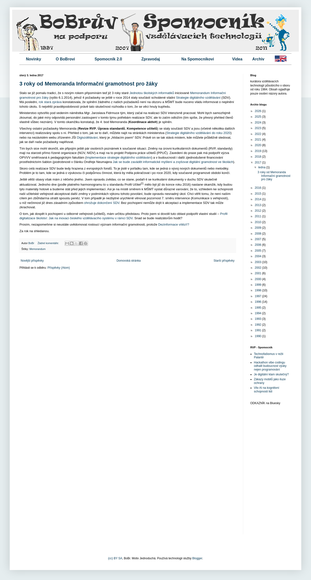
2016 (258, 188)
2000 (258, 279)
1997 (258, 296)
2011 (258, 216)
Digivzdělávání (87, 137)
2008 (258, 233)
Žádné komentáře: (49, 243)
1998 (258, 290)
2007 (258, 239)
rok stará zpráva (50, 102)
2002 (258, 267)
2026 (258, 111)
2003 (258, 262)
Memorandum (37, 248)
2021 (258, 139)
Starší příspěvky (224, 260)
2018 (258, 156)
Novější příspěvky (32, 260)
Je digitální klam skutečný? (271, 374)
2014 (258, 199)
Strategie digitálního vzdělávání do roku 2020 (198, 133)
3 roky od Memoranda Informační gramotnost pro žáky (88, 84)
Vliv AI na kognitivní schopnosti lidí (266, 389)
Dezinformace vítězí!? (173, 224)
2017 (258, 162)
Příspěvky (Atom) (58, 267)
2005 (258, 250)
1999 (258, 284)
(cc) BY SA (115, 558)
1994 (258, 313)
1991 (258, 330)
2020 (258, 145)
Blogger (197, 558)
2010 (258, 222)
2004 (258, 256)
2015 (258, 193)
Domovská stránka (129, 260)
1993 (258, 319)
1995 (258, 307)
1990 (258, 336)
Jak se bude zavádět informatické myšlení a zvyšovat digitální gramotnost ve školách (173, 162)
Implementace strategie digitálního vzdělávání (118, 157)
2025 (258, 116)
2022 (258, 134)
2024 (258, 122)
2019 (258, 151)
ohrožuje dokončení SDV (101, 203)
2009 (258, 227)
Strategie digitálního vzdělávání (198, 97)
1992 (258, 324)
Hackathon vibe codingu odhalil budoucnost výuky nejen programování (270, 366)
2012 (258, 210)
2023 (258, 128)
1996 (258, 302)
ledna (262, 167)
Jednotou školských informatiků (152, 93)
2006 (258, 245)
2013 (258, 205)
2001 (258, 273)
